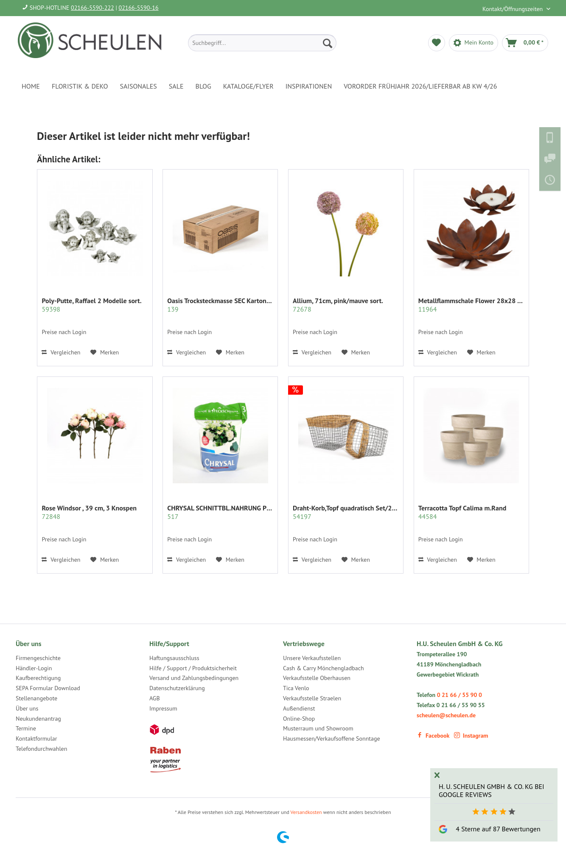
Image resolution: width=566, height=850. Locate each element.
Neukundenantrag (38, 718)
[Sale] (176, 86)
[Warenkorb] (525, 42)
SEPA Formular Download (48, 688)
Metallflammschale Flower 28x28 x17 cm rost (471, 304)
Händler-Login (34, 668)
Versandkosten (306, 812)
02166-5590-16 (139, 7)
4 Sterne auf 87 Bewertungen (498, 829)
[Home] (31, 86)
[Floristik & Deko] (80, 86)
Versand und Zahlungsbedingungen (193, 678)
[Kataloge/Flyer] (248, 86)
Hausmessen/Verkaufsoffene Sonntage (331, 738)
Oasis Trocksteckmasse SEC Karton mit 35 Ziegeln (220, 304)
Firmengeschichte (38, 658)
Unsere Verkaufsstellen (312, 658)
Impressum (163, 708)
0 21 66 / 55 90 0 (459, 695)
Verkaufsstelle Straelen (312, 698)
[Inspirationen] (309, 86)
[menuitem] (262, 42)
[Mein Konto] (473, 42)
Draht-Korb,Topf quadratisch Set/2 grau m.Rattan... (346, 512)
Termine (26, 728)
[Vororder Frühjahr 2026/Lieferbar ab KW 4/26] (420, 86)
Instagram (471, 735)
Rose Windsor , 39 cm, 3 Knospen (89, 512)
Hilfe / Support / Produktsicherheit (193, 668)
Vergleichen (61, 352)
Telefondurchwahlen (41, 748)
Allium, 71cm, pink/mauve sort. (338, 304)
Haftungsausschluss (174, 658)
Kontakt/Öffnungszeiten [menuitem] (513, 9)
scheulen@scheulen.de (446, 715)
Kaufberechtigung (38, 678)
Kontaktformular (36, 738)
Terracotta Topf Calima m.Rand (462, 512)
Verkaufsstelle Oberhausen (316, 678)
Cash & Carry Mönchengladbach (323, 668)
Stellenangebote (36, 698)
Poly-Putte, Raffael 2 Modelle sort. (91, 304)
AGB (154, 698)
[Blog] (203, 86)
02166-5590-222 (92, 7)
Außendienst (299, 708)
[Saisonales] (138, 86)
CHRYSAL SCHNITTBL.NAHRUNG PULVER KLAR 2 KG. (220, 512)
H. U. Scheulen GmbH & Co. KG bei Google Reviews (491, 790)
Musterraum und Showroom (318, 728)
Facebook (433, 735)
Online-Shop (299, 718)
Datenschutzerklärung (177, 688)
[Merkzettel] (436, 42)
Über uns (27, 708)
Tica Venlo (296, 688)
